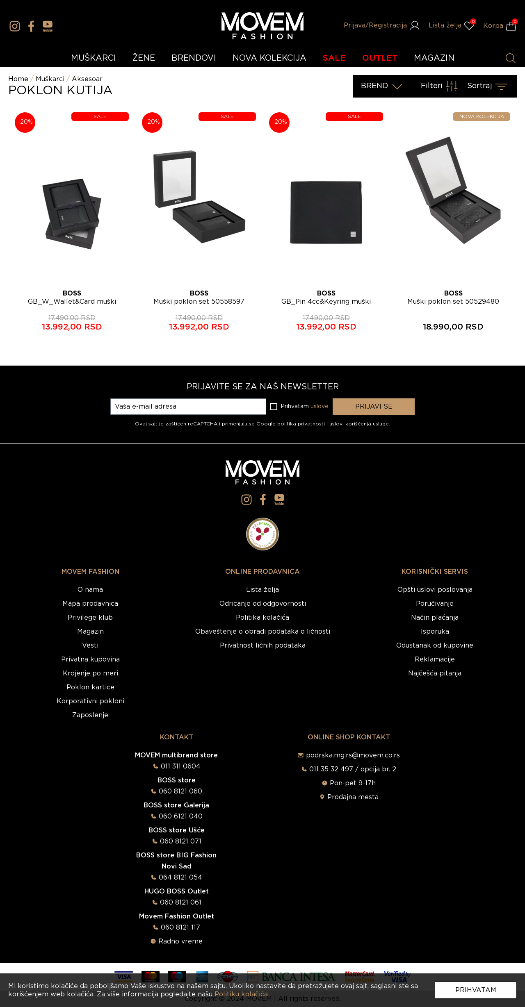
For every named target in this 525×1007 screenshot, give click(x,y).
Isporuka (435, 631)
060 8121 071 (180, 841)
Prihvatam (475, 990)
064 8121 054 (180, 877)
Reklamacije (435, 659)
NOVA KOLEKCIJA (269, 58)
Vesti (90, 645)
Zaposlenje (90, 715)
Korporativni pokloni (90, 701)
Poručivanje (435, 603)
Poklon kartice (90, 687)
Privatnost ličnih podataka (263, 645)
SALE (334, 58)
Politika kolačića (262, 617)
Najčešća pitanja (434, 673)
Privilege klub (90, 617)
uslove (319, 406)
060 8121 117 (180, 927)
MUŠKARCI (93, 58)
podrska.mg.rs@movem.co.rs (353, 755)
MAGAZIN (434, 58)
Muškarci (50, 79)
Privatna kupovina (90, 659)
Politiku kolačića (241, 994)
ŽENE (143, 58)
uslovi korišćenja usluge (359, 423)
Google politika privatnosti (291, 423)
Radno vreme (180, 941)
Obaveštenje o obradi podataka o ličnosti (262, 631)
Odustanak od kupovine (434, 645)
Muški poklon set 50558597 (198, 301)
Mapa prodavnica (90, 603)
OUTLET (379, 58)
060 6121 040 (181, 816)
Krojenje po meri (90, 673)
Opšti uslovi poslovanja (434, 589)
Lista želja (262, 589)
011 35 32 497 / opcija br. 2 (352, 769)
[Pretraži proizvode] (510, 58)
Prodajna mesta (353, 797)
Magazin (90, 631)
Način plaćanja (435, 617)
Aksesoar (87, 79)
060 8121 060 (180, 791)
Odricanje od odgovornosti (262, 603)
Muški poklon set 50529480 (453, 301)
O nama (90, 589)
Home (18, 79)
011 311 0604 (181, 766)
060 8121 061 (180, 902)
